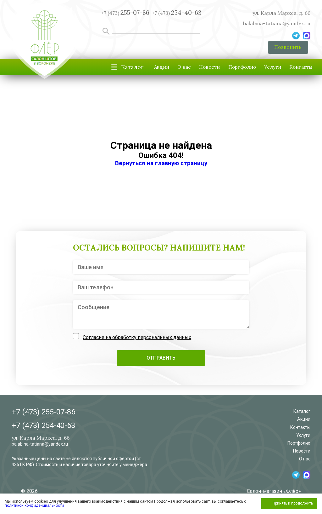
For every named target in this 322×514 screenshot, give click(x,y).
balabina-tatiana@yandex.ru (276, 23)
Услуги (260, 69)
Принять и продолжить (293, 503)
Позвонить (287, 48)
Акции (116, 69)
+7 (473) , (126, 13)
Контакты (296, 69)
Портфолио (221, 69)
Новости (180, 69)
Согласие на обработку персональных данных (137, 341)
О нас (146, 69)
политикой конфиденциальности (34, 505)
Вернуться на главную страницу (161, 166)
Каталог (301, 414)
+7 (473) (177, 13)
